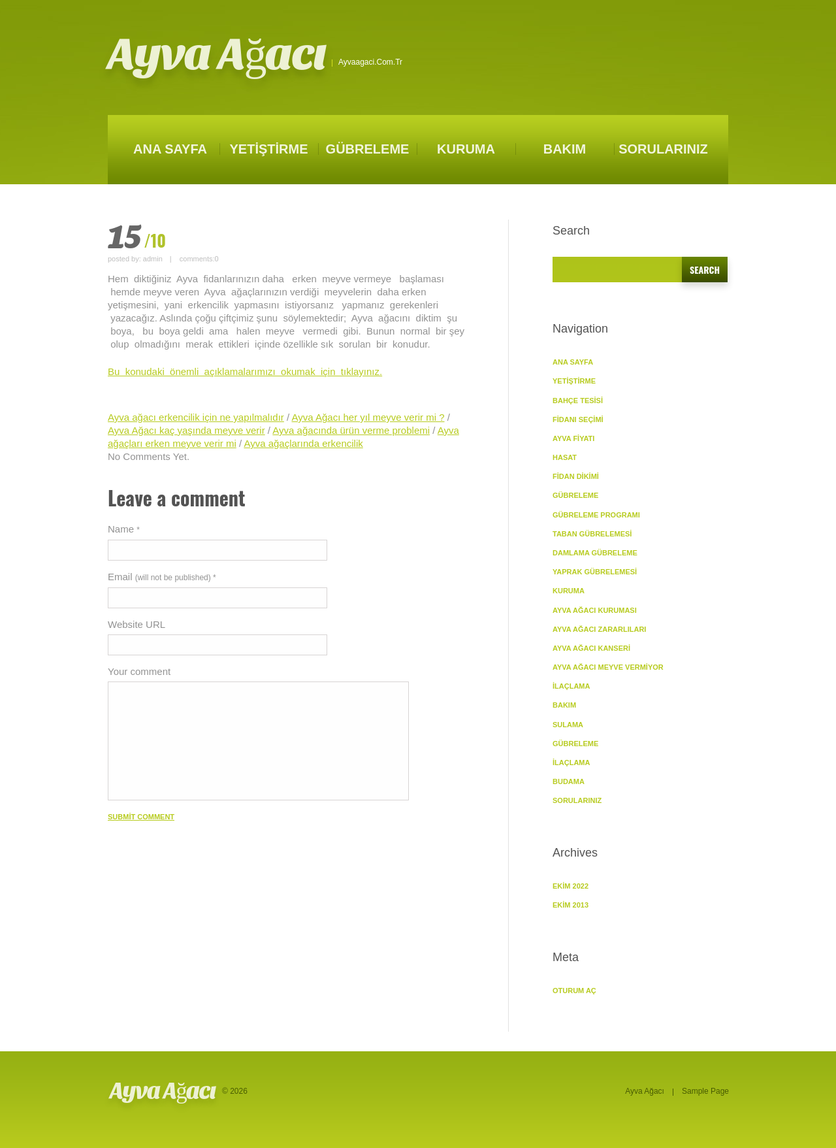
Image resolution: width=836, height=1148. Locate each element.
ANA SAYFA (170, 149)
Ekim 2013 (570, 905)
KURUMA (466, 149)
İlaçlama (571, 686)
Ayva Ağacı (217, 54)
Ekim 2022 (570, 886)
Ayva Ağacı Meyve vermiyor (608, 667)
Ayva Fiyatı (573, 438)
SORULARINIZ (663, 149)
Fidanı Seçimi (578, 419)
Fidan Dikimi (576, 476)
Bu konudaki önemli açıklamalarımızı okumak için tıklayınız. (245, 371)
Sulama (568, 725)
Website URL (136, 624)
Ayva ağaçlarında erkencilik (303, 443)
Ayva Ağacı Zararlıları (599, 629)
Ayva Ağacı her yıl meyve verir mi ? (368, 417)
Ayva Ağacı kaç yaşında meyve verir (186, 430)
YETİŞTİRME (268, 149)
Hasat (565, 457)
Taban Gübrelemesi (592, 534)
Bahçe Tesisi (578, 400)
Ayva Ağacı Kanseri (591, 648)
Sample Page (705, 1091)
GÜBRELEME (368, 149)
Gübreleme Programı (596, 515)
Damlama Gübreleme (595, 553)
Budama (569, 781)
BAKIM (565, 149)
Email (162, 576)
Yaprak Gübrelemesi (595, 572)
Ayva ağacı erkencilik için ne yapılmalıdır (196, 417)
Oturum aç (574, 990)
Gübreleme (575, 743)
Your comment (139, 671)
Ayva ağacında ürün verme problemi (351, 430)
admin (153, 259)
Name (124, 528)
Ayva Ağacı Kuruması (595, 610)
